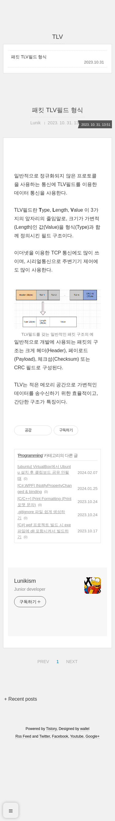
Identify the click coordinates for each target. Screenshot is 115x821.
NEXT (71, 737)
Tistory (51, 805)
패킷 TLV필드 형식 (29, 56)
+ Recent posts (20, 775)
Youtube (77, 813)
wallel (84, 805)
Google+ (93, 813)
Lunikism (25, 657)
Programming (30, 531)
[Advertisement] (57, 204)
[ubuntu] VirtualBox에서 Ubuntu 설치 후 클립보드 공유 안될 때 (44, 549)
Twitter (44, 813)
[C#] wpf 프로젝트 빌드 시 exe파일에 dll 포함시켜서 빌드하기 (44, 607)
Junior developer (29, 665)
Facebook (60, 813)
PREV (42, 737)
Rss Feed (23, 813)
